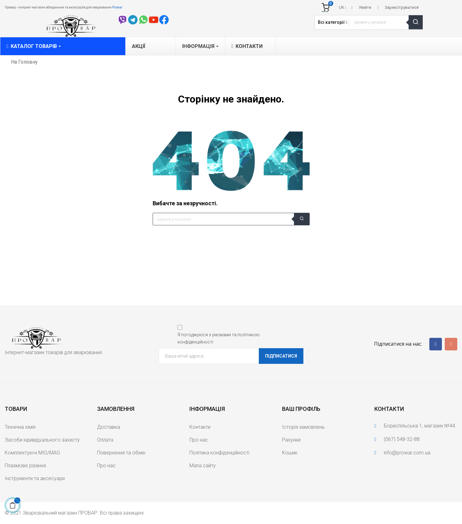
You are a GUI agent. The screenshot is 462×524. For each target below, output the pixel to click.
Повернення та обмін (121, 453)
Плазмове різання (25, 466)
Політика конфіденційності (219, 453)
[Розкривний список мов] (343, 7)
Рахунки (291, 440)
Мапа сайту (202, 466)
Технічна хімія (20, 427)
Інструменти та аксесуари (35, 478)
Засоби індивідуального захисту (42, 440)
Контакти (199, 427)
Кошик (289, 453)
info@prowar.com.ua (407, 453)
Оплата (105, 440)
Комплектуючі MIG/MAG (32, 453)
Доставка (108, 427)
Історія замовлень (303, 427)
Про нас (106, 466)
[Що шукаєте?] (231, 219)
